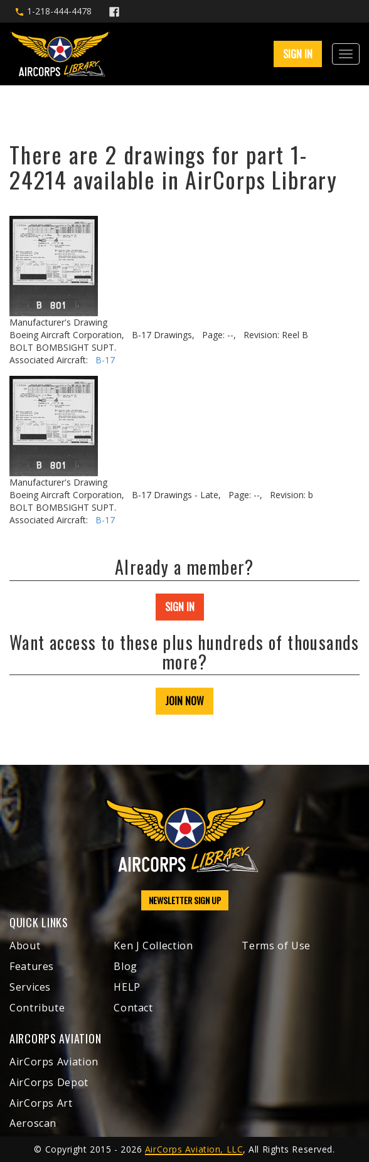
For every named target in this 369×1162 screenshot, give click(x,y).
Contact (133, 1008)
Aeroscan (32, 1123)
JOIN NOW (184, 700)
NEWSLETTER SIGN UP (185, 900)
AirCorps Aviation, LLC (194, 1149)
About (24, 945)
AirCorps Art (41, 1103)
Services (30, 987)
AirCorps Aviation (54, 1062)
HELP (127, 987)
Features (31, 966)
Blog (125, 966)
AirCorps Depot (48, 1082)
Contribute (37, 1008)
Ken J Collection (153, 945)
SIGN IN (298, 53)
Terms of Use (276, 945)
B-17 (105, 360)
